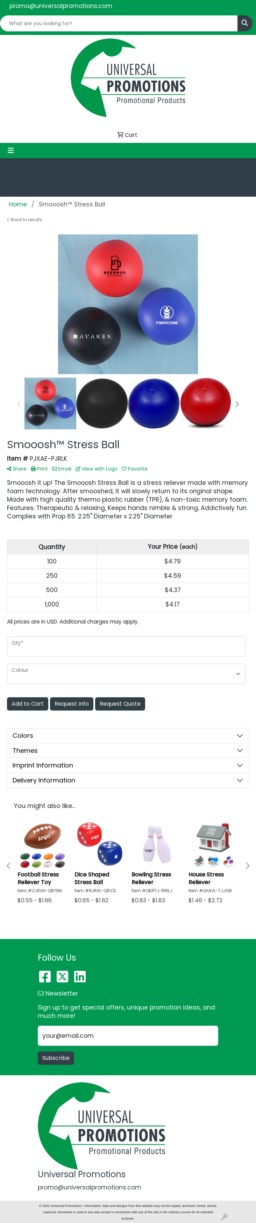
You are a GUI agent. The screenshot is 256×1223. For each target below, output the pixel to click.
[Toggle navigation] (10, 150)
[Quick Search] (119, 23)
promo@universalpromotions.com (60, 6)
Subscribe (56, 1058)
